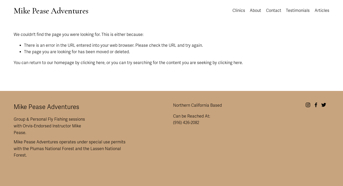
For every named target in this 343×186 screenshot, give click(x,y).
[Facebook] (316, 104)
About (255, 10)
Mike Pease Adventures (51, 11)
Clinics (238, 10)
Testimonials (298, 10)
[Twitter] (323, 104)
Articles (322, 10)
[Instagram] (308, 104)
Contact (273, 10)
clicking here (93, 62)
